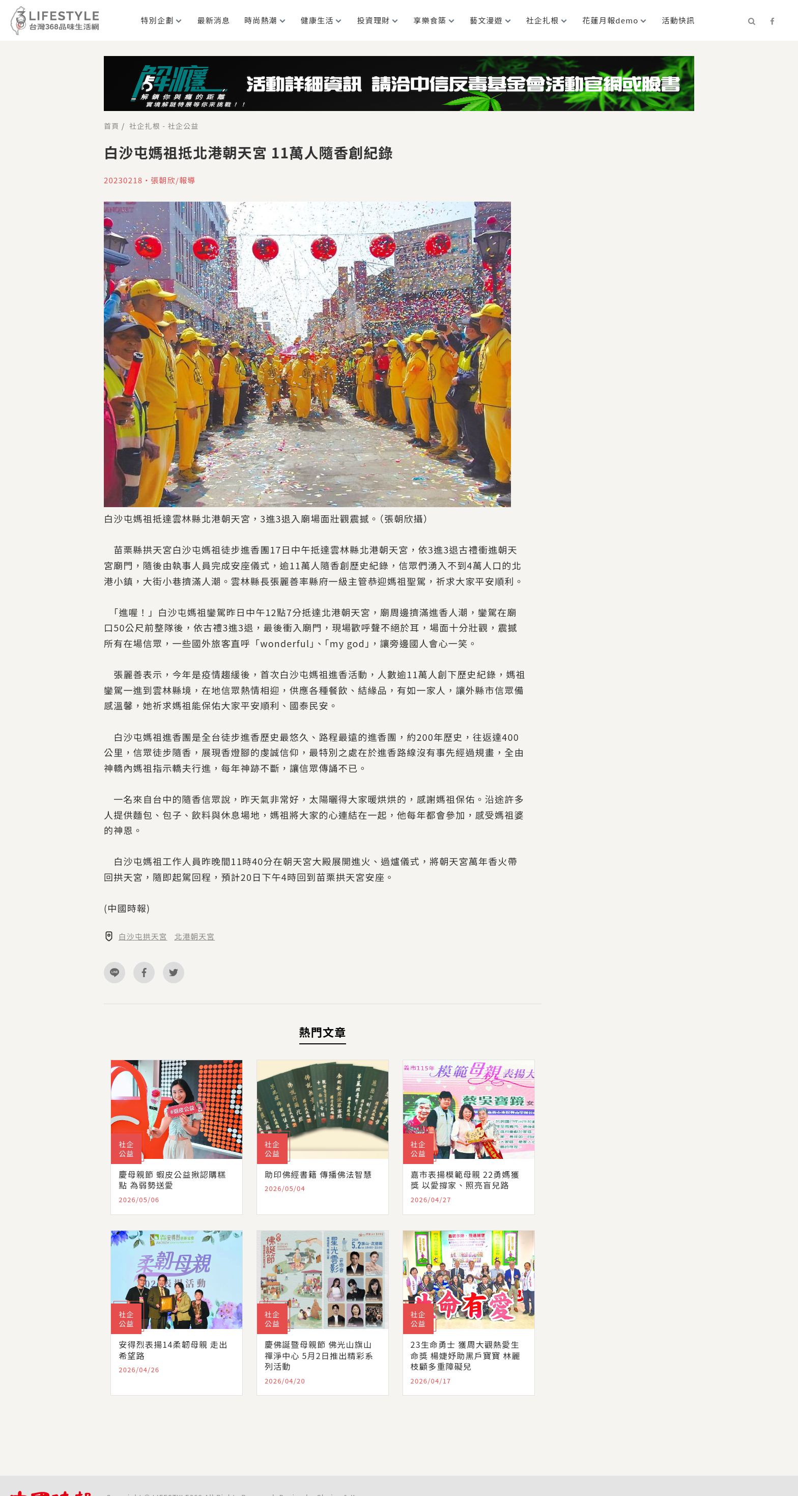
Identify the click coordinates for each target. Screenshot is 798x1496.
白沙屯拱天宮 (143, 936)
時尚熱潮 (260, 20)
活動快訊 (678, 20)
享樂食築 (429, 20)
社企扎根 (542, 20)
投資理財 (373, 20)
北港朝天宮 (195, 936)
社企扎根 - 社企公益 (163, 126)
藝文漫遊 (486, 20)
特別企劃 (157, 20)
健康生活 (317, 20)
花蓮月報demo (610, 20)
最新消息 (213, 20)
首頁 (111, 126)
